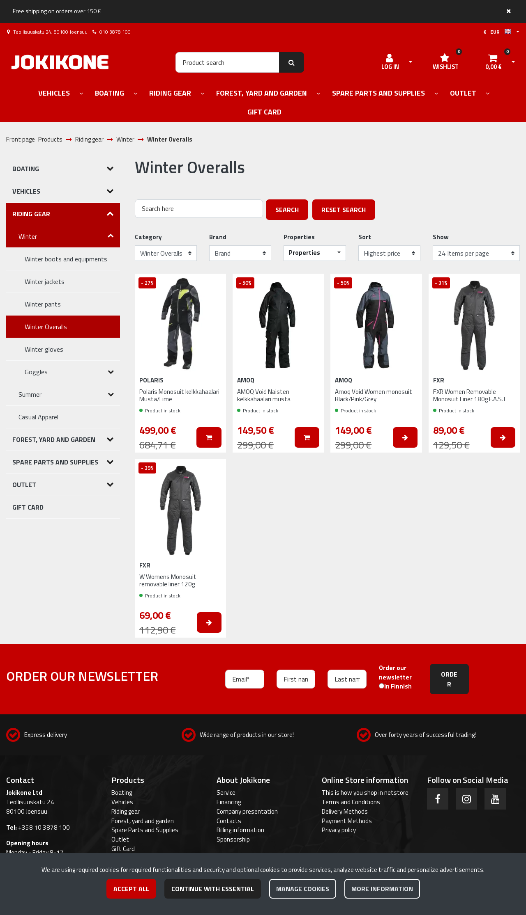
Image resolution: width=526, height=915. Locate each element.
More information (382, 889)
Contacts (229, 821)
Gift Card (123, 848)
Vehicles (122, 802)
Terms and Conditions (351, 802)
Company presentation (247, 811)
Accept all (131, 889)
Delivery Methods (345, 811)
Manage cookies (302, 889)
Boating (121, 792)
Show (441, 237)
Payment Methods (347, 821)
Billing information (240, 830)
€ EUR (497, 32)
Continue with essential (212, 889)
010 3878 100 (115, 32)
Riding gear (125, 811)
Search (287, 210)
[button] (315, 253)
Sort (364, 237)
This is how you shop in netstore (365, 792)
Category (148, 237)
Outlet (120, 839)
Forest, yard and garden (142, 821)
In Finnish (398, 686)
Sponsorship (233, 839)
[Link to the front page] (60, 62)
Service (226, 792)
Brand (217, 237)
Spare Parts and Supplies (144, 830)
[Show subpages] (81, 93)
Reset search (343, 210)
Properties (299, 237)
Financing (229, 802)
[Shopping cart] (493, 62)
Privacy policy (339, 830)
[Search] (227, 62)
